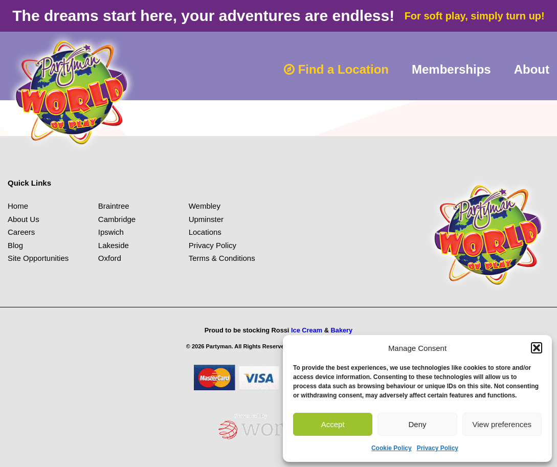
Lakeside (113, 245)
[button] (536, 348)
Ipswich (111, 232)
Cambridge (117, 219)
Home (18, 206)
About (531, 69)
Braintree (113, 206)
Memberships (451, 69)
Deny (417, 424)
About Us (23, 219)
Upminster (206, 219)
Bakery (342, 330)
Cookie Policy (391, 448)
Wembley (204, 206)
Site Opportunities (38, 258)
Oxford (109, 258)
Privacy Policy (437, 448)
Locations (205, 232)
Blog (15, 245)
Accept (333, 424)
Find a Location (336, 69)
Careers (21, 232)
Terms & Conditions (222, 258)
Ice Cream (306, 330)
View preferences (502, 424)
